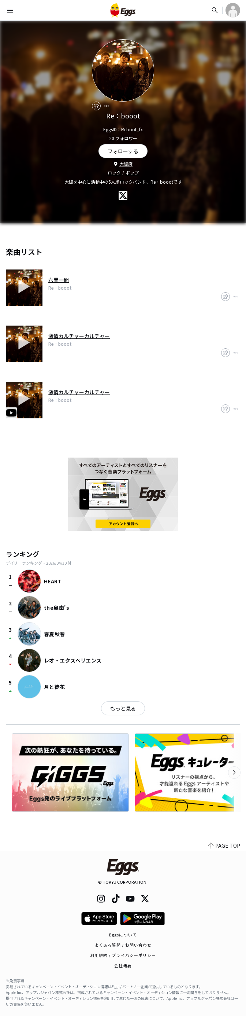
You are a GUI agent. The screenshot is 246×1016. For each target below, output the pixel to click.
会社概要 (123, 965)
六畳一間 (58, 279)
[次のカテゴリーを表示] (234, 772)
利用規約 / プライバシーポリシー (123, 955)
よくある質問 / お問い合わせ (123, 945)
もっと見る (123, 708)
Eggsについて (123, 935)
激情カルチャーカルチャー (79, 336)
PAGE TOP (224, 845)
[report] (106, 106)
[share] (96, 106)
